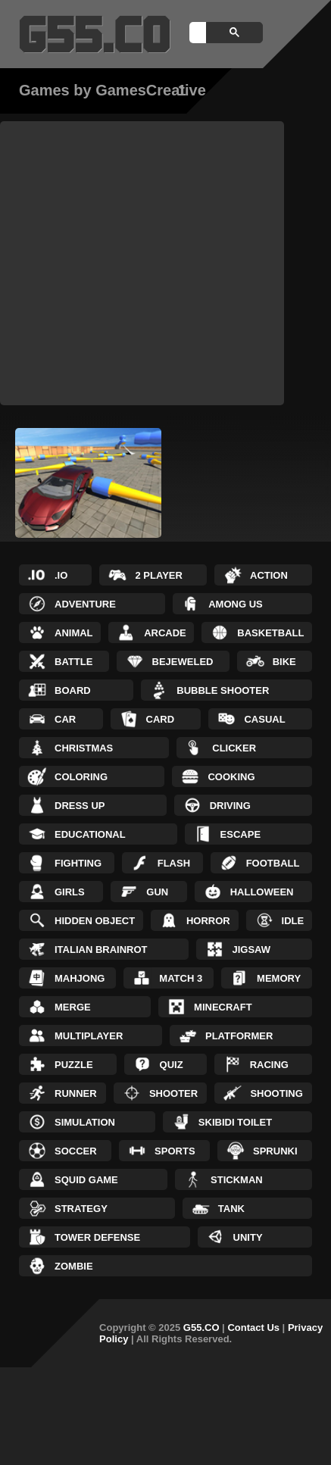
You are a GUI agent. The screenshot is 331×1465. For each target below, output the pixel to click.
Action (269, 575)
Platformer (239, 1036)
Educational (90, 834)
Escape (240, 834)
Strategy (81, 1208)
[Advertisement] (142, 263)
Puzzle (74, 1064)
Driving (230, 805)
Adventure (85, 604)
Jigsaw (251, 949)
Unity (248, 1237)
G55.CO (201, 1327)
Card (160, 719)
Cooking (231, 776)
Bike (284, 661)
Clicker (234, 748)
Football (273, 863)
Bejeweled (183, 661)
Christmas (84, 748)
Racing (269, 1064)
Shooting (276, 1093)
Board (73, 690)
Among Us (235, 604)
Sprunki (275, 1151)
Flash (174, 863)
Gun (157, 892)
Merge (73, 1007)
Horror (208, 920)
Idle (293, 920)
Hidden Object (95, 920)
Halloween (262, 892)
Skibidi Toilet (235, 1122)
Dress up (80, 805)
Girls (70, 892)
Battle (73, 661)
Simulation (85, 1122)
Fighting (78, 863)
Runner (76, 1093)
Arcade (165, 633)
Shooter (173, 1093)
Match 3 (180, 978)
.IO (61, 575)
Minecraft (223, 1007)
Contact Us (253, 1327)
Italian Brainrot (101, 949)
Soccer (76, 1151)
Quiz (171, 1064)
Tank (231, 1208)
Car (65, 719)
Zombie (74, 1266)
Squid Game (86, 1179)
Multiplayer (89, 1036)
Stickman (237, 1179)
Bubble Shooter (222, 690)
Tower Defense (97, 1237)
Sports (175, 1151)
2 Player (158, 575)
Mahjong (80, 978)
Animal (74, 633)
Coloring (81, 776)
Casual (264, 719)
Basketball (270, 633)
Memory (279, 978)
